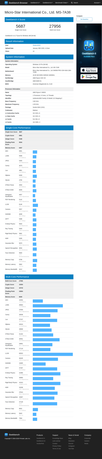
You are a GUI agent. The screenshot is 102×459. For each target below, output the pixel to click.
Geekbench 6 (41, 438)
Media (86, 443)
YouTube (71, 448)
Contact (54, 443)
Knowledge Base (57, 438)
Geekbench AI (41, 441)
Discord (70, 443)
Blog (69, 438)
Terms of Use (56, 448)
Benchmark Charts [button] (61, 2)
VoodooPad (40, 443)
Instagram (71, 446)
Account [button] (96, 2)
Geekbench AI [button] (47, 2)
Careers (86, 441)
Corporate (87, 438)
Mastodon (71, 441)
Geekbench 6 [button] (34, 2)
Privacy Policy (56, 446)
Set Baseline (84, 19)
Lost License (56, 441)
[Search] (81, 2)
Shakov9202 (37, 45)
